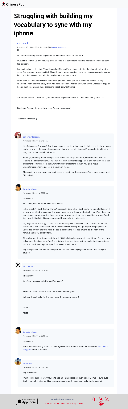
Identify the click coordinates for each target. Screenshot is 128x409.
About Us (65, 403)
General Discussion (59, 47)
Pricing (56, 403)
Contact (48, 403)
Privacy (73, 403)
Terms (80, 403)
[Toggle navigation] (123, 4)
